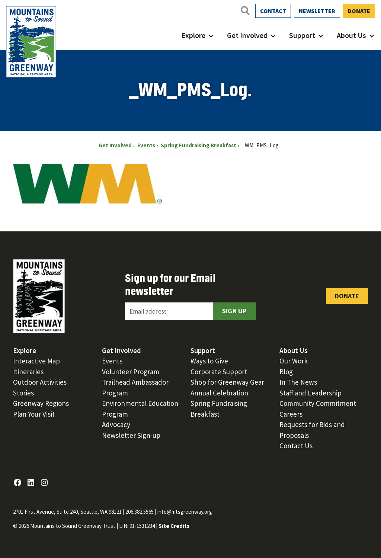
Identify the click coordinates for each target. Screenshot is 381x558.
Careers (290, 414)
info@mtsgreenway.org (184, 511)
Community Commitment (317, 403)
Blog (286, 371)
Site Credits (174, 525)
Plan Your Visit (34, 414)
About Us (351, 35)
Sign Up (234, 311)
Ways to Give (209, 360)
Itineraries (28, 371)
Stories (23, 392)
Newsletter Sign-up (131, 435)
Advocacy (116, 424)
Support (302, 35)
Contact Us (296, 445)
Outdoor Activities (40, 382)
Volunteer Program (130, 371)
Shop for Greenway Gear (227, 382)
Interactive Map (36, 360)
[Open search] (244, 10)
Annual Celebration (219, 392)
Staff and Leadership (310, 392)
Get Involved (247, 35)
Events (112, 360)
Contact (273, 11)
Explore (193, 35)
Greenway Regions (41, 403)
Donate (359, 11)
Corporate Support (218, 371)
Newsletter (317, 11)
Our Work (293, 360)
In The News (298, 382)
